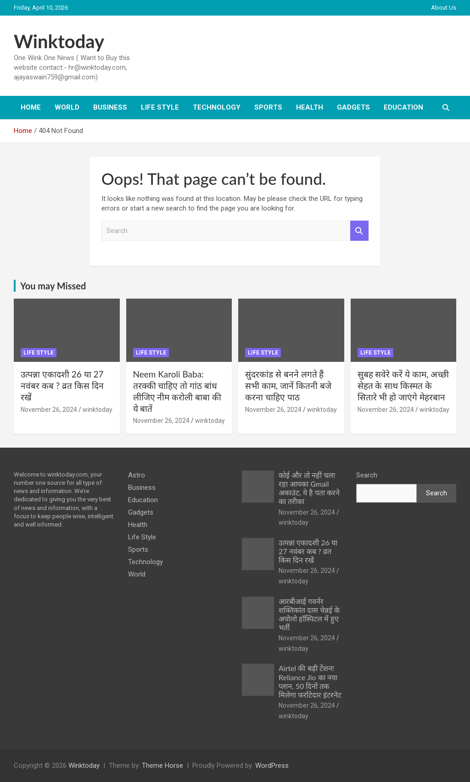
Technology (217, 107)
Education (403, 107)
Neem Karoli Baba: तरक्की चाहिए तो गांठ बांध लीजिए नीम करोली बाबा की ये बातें (177, 391)
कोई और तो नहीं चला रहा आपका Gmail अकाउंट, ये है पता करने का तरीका (309, 488)
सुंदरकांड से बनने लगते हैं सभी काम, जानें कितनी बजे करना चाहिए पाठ (288, 385)
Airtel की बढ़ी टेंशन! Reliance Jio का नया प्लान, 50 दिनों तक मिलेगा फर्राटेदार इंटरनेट (310, 681)
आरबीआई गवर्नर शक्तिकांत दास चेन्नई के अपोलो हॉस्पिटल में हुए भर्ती (309, 614)
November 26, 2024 (49, 409)
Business (110, 107)
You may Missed (53, 285)
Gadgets (353, 107)
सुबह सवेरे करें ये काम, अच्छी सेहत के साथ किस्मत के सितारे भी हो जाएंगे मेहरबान (403, 385)
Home (31, 107)
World (67, 107)
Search (359, 231)
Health (309, 107)
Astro (136, 475)
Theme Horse (162, 765)
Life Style (160, 107)
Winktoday (59, 41)
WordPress (272, 765)
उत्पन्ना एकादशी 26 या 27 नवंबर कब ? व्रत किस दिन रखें (62, 385)
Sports (268, 107)
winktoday (97, 409)
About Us (443, 7)
